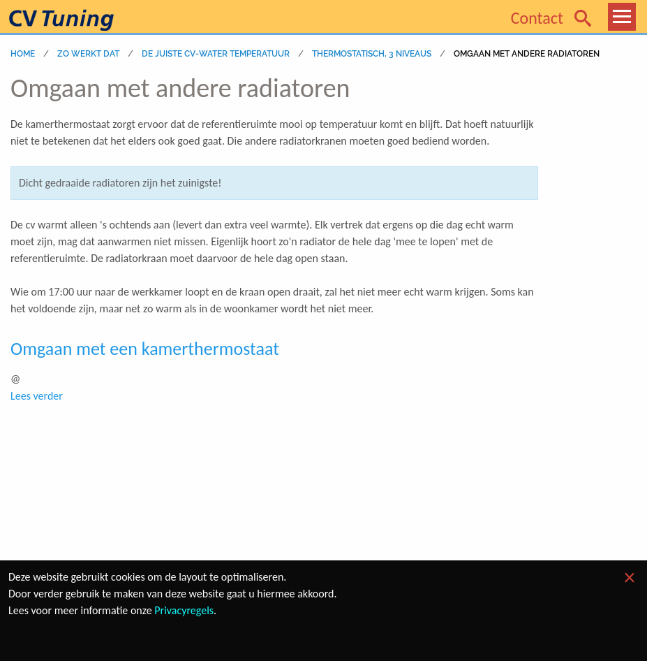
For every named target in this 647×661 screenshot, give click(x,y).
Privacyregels (184, 610)
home (22, 54)
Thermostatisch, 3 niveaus (371, 54)
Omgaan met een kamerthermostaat (144, 348)
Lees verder (36, 395)
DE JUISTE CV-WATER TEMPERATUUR (216, 54)
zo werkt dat (88, 54)
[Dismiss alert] (629, 578)
